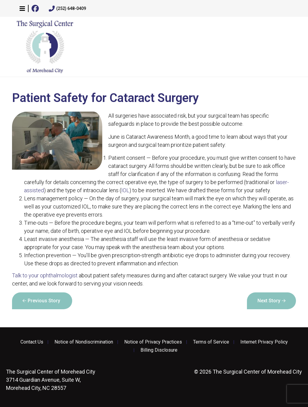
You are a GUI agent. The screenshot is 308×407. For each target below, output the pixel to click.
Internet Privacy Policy (264, 342)
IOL (125, 190)
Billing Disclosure (158, 350)
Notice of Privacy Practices (153, 342)
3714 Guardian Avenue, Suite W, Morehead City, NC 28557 (50, 379)
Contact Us (31, 342)
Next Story (268, 301)
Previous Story (44, 301)
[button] (22, 8)
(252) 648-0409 (67, 9)
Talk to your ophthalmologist (45, 275)
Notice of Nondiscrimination (83, 342)
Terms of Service (211, 342)
